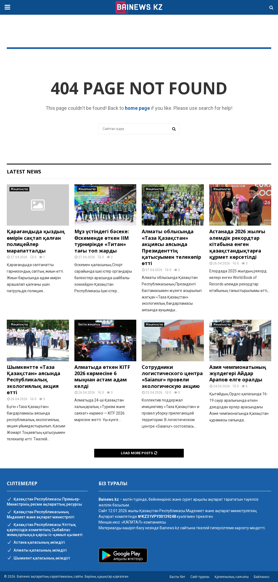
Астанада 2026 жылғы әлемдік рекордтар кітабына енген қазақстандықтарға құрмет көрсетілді (237, 244)
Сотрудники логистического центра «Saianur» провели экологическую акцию (172, 376)
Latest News (24, 171)
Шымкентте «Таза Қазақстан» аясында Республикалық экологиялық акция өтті (33, 380)
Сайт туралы (199, 577)
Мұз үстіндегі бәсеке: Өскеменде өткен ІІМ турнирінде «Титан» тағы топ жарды (101, 241)
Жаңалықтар (19, 189)
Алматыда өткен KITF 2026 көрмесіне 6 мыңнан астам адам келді (102, 376)
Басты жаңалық (89, 324)
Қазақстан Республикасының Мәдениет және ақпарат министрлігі (40, 514)
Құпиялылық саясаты (231, 577)
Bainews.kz (169, 528)
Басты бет (177, 577)
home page (137, 108)
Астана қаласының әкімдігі (36, 542)
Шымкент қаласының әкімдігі (38, 558)
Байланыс (262, 577)
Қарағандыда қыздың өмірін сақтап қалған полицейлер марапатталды (36, 241)
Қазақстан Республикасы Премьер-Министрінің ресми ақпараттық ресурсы (44, 501)
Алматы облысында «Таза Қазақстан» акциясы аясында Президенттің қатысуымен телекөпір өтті (171, 247)
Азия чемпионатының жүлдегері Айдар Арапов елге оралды (237, 373)
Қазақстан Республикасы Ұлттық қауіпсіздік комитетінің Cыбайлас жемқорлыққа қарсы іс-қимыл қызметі (45, 529)
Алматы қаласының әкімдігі (37, 550)
